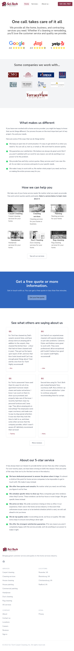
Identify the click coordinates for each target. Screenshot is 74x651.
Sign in (4, 634)
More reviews (37, 443)
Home (26, 4)
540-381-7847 (65, 4)
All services (6, 605)
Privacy (41, 614)
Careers (5, 626)
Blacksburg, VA (44, 576)
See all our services (37, 256)
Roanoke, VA (43, 572)
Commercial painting (10, 588)
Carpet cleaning (8, 572)
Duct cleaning (7, 597)
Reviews (5, 630)
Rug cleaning (7, 601)
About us (46, 4)
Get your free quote (37, 297)
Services (35, 4)
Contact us (6, 618)
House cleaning (8, 580)
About (4, 614)
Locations (6, 622)
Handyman (6, 593)
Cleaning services (8, 576)
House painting (8, 584)
